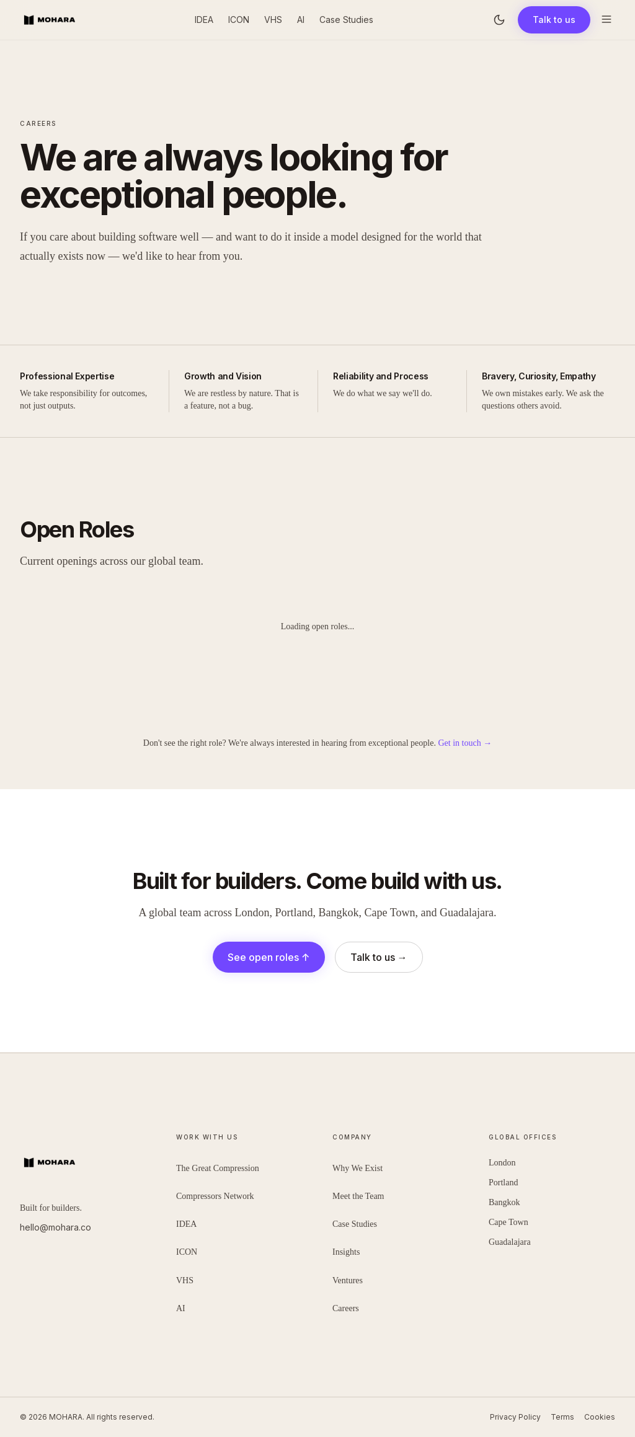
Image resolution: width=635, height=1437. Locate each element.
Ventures (347, 1280)
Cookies (599, 1417)
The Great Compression (217, 1168)
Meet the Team (358, 1196)
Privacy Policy (515, 1417)
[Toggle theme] (499, 20)
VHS (273, 19)
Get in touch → (465, 743)
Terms (562, 1417)
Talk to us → (378, 957)
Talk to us (554, 19)
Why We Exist (357, 1168)
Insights (346, 1252)
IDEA (204, 19)
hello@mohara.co (55, 1227)
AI (300, 19)
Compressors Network (215, 1196)
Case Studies (346, 19)
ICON (238, 19)
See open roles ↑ (269, 957)
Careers (345, 1308)
